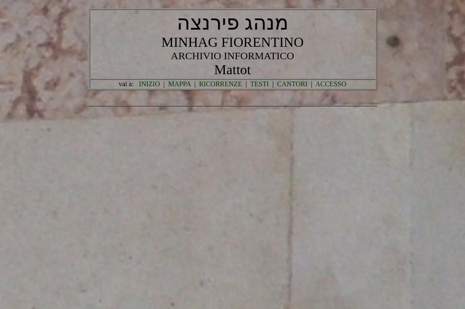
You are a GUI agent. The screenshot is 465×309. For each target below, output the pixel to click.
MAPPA (179, 84)
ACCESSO (330, 84)
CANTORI (292, 84)
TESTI (259, 84)
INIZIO (149, 84)
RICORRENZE (220, 84)
